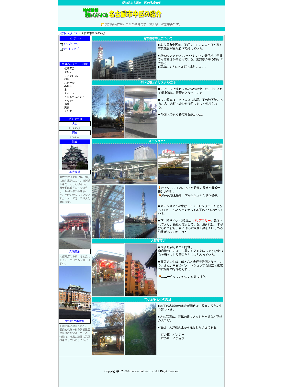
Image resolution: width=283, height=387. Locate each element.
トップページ (69, 43)
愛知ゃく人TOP (68, 33)
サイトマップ (71, 48)
